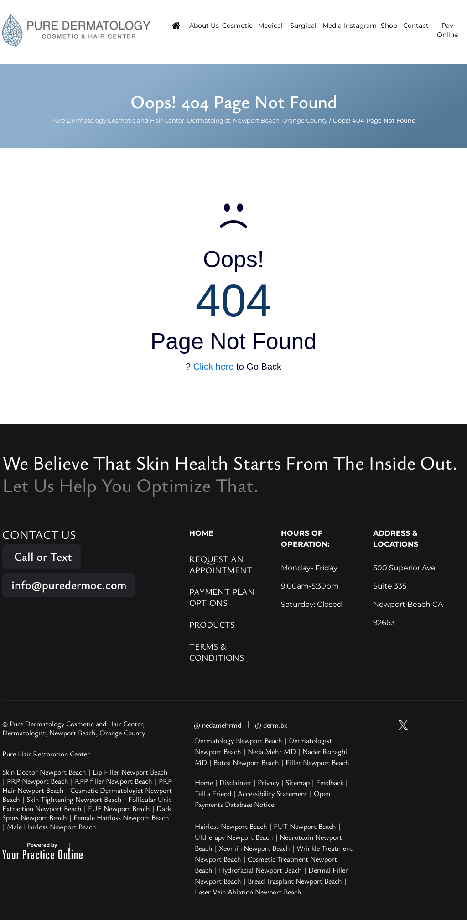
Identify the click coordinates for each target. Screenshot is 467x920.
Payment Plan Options (221, 597)
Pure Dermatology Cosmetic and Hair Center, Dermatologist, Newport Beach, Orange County (189, 120)
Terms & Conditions (216, 652)
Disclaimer (235, 782)
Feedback (329, 782)
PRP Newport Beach (37, 781)
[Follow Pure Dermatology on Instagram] (420, 725)
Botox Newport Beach (246, 762)
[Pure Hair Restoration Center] (76, 29)
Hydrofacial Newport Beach (260, 870)
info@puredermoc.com (68, 585)
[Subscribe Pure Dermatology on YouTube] (385, 725)
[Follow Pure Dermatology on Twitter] (403, 725)
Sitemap (297, 782)
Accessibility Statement (272, 793)
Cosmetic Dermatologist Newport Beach (87, 794)
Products (212, 624)
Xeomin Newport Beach (254, 848)
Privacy (268, 782)
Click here (213, 367)
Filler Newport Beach (317, 762)
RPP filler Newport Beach (113, 781)
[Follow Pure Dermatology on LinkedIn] (455, 725)
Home (204, 782)
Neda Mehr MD (272, 751)
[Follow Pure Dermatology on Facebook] (437, 725)
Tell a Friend (213, 793)
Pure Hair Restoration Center (46, 754)
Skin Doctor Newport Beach (44, 772)
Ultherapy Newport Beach (234, 837)
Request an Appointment (220, 564)
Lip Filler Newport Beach (130, 772)
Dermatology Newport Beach (238, 740)
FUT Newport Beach (305, 826)
